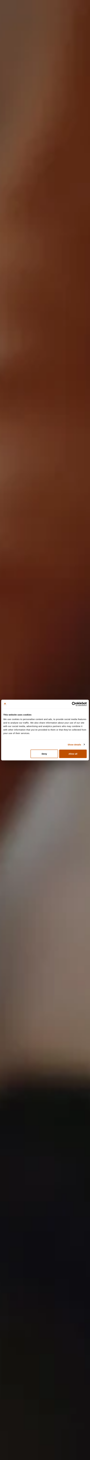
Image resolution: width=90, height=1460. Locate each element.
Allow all (73, 754)
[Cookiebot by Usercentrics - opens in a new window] (74, 704)
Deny (44, 754)
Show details (74, 744)
